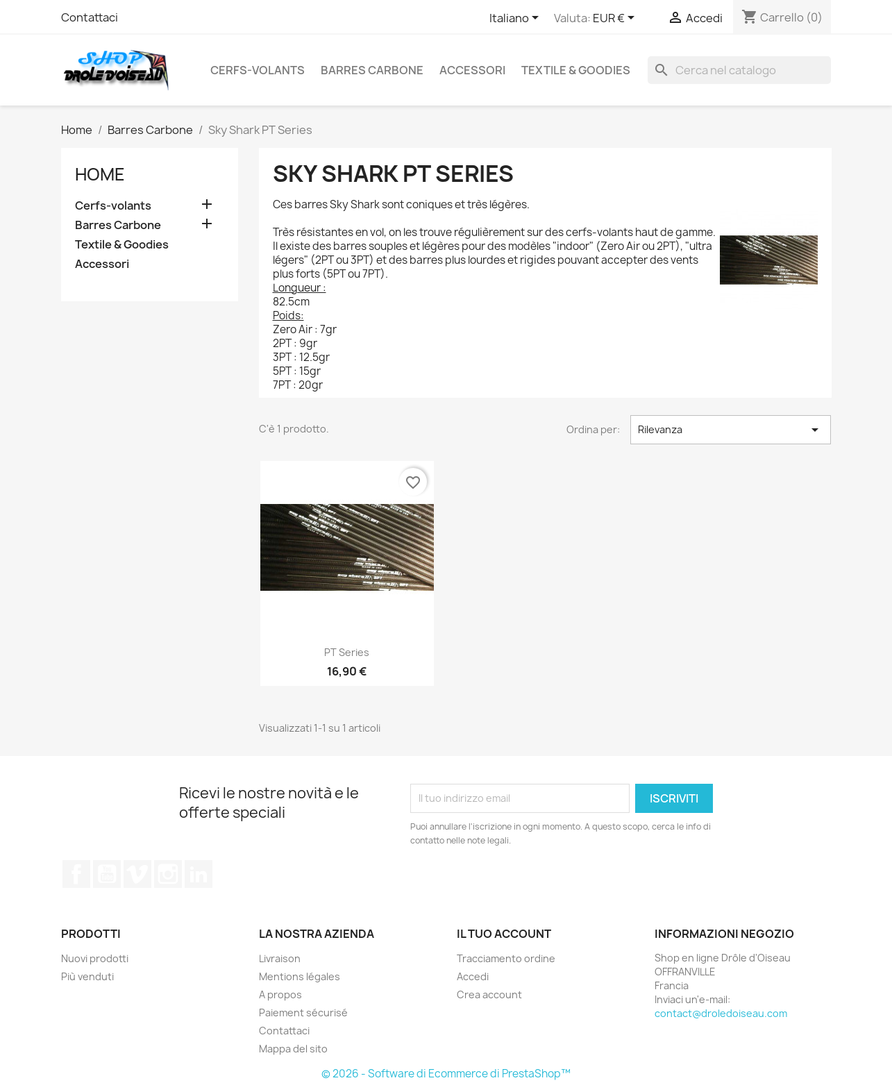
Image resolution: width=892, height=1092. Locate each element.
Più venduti (87, 976)
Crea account (489, 994)
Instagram (168, 874)
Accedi (473, 976)
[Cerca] (739, 70)
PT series (346, 652)
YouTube (107, 874)
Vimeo (137, 874)
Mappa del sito (293, 1048)
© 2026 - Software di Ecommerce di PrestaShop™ (446, 1073)
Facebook (76, 874)
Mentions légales (299, 976)
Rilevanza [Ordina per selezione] (730, 429)
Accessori (472, 70)
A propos (280, 994)
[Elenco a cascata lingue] (516, 18)
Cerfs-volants (257, 70)
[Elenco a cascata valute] (616, 18)
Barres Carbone (372, 70)
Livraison (280, 958)
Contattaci (89, 17)
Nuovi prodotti (94, 958)
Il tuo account (504, 933)
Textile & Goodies (575, 70)
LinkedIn (198, 874)
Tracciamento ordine (506, 958)
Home (100, 174)
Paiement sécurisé (303, 1012)
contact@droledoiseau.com (721, 1013)
